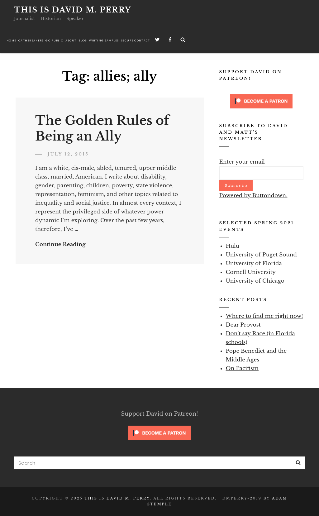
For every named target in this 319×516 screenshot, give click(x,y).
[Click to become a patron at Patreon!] (261, 101)
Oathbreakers (30, 40)
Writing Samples (104, 40)
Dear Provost (243, 325)
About (70, 40)
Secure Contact (135, 40)
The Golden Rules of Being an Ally (102, 128)
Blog (83, 40)
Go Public (54, 40)
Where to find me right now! (264, 316)
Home (11, 40)
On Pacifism (242, 368)
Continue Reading (60, 244)
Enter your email (242, 162)
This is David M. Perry (72, 9)
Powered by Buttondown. (253, 195)
